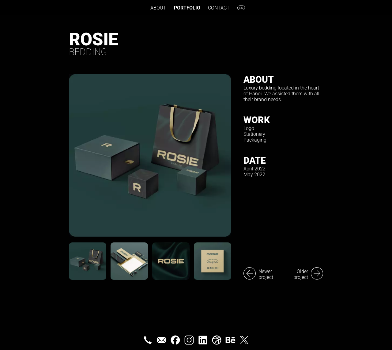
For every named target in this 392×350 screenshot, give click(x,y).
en (241, 8)
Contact (219, 8)
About (158, 8)
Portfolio (187, 8)
